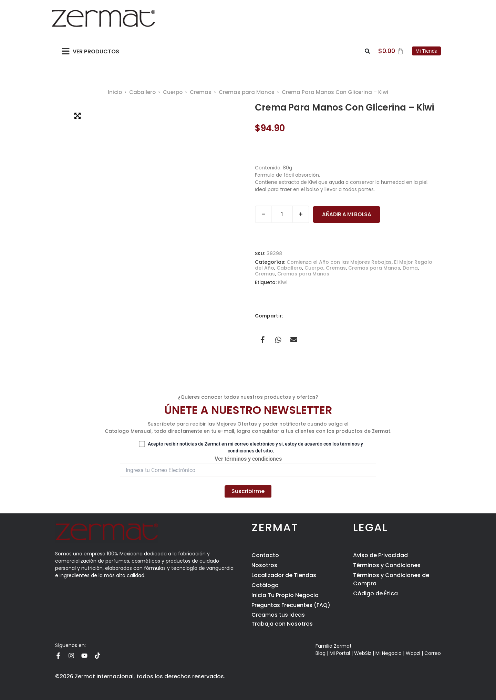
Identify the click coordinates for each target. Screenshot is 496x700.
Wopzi (413, 653)
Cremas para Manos (247, 92)
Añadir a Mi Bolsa (346, 214)
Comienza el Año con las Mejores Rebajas (339, 262)
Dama (410, 267)
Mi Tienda (426, 51)
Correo (432, 653)
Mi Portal (340, 653)
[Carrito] (391, 51)
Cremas (200, 92)
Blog (321, 653)
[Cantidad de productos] (282, 214)
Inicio (115, 92)
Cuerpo (173, 92)
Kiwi (282, 282)
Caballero (142, 92)
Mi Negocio (388, 653)
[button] (66, 51)
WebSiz (362, 653)
